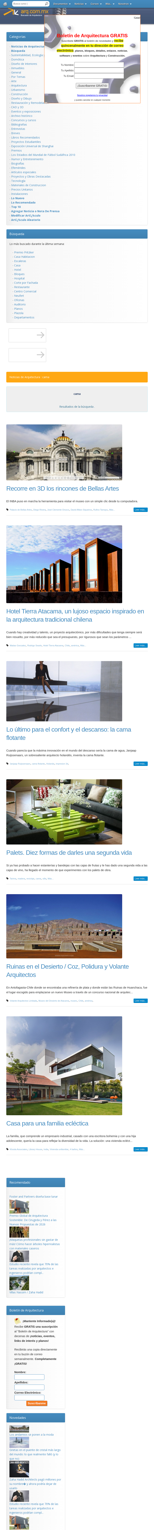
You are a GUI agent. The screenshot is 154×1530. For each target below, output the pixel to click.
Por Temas (18, 77)
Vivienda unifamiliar (59, 1149)
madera (21, 878)
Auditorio (20, 304)
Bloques (19, 274)
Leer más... (141, 509)
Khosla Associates (18, 1149)
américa (75, 645)
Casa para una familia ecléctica (47, 1123)
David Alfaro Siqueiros (81, 510)
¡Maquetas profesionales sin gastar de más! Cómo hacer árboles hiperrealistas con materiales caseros (34, 1244)
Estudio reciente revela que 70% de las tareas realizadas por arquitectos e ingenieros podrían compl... (33, 1268)
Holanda (50, 764)
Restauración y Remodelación (30, 103)
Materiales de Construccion (28, 185)
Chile (67, 645)
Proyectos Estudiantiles (26, 142)
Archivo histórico (21, 116)
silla (44, 878)
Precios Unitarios (22, 189)
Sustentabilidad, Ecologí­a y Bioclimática (36, 55)
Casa (17, 265)
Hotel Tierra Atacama (53, 645)
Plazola (18, 313)
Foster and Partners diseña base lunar (33, 1196)
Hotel (17, 270)
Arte (13, 81)
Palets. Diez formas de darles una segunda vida (69, 852)
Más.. (109, 4)
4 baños (74, 1149)
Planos (18, 309)
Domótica (17, 59)
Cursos (95, 4)
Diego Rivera (39, 510)
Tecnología (18, 181)
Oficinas (19, 300)
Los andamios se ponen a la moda (31, 1434)
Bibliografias (19, 124)
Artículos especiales (23, 172)
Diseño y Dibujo (21, 98)
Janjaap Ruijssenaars (20, 764)
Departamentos (24, 317)
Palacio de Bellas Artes (21, 510)
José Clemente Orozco (58, 510)
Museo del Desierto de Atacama (53, 1001)
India (46, 1149)
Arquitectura (19, 85)
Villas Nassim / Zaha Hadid (26, 1292)
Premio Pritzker (24, 252)
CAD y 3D (17, 107)
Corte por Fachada (26, 283)
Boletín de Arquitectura (26, 1310)
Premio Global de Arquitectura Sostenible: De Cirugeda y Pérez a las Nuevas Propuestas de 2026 (33, 1220)
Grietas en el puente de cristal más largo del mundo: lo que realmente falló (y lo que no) (35, 1454)
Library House (35, 1149)
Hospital (19, 278)
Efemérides (18, 168)
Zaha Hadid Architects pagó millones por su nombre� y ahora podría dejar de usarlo (35, 1484)
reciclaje (30, 878)
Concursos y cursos (23, 120)
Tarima (13, 878)
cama (38, 878)
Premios (16, 150)
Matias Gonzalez (18, 645)
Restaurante (22, 287)
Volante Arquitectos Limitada (23, 1001)
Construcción (19, 94)
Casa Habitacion (24, 257)
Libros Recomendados (25, 137)
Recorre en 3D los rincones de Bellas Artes (62, 488)
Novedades (17, 1418)
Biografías (17, 163)
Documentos (60, 4)
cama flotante (38, 764)
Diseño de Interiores (24, 64)
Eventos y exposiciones (26, 111)
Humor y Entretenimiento (27, 159)
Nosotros (123, 4)
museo (74, 1001)
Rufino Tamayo (100, 510)
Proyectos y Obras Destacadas (31, 176)
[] (137, 17)
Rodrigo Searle (34, 645)
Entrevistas (18, 129)
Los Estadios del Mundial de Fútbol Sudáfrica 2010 (43, 155)
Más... (112, 510)
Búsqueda (16, 234)
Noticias (79, 4)
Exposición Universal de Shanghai (32, 146)
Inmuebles (17, 68)
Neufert (19, 296)
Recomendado (19, 1182)
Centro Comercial (25, 291)
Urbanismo (18, 90)
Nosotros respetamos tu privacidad (92, 95)
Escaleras (20, 261)
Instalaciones (19, 194)
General (16, 72)
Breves (15, 133)
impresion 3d (62, 764)
